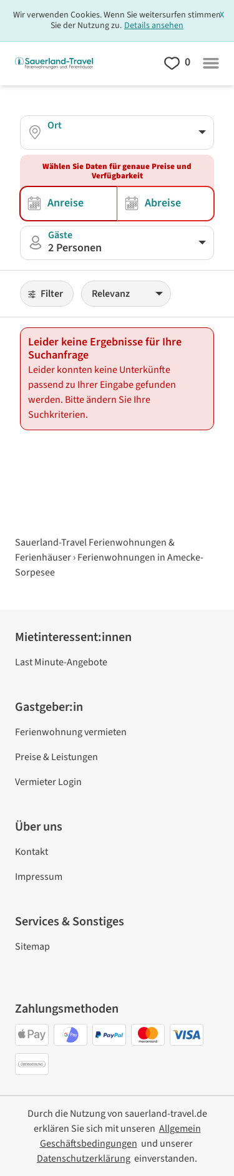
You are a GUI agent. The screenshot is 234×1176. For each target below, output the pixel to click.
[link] (83, 1158)
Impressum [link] (38, 877)
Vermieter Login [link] (48, 782)
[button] (117, 243)
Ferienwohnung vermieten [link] (71, 732)
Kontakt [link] (31, 852)
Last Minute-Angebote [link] (61, 662)
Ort (54, 125)
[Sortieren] (126, 294)
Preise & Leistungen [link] (56, 757)
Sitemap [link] (32, 946)
